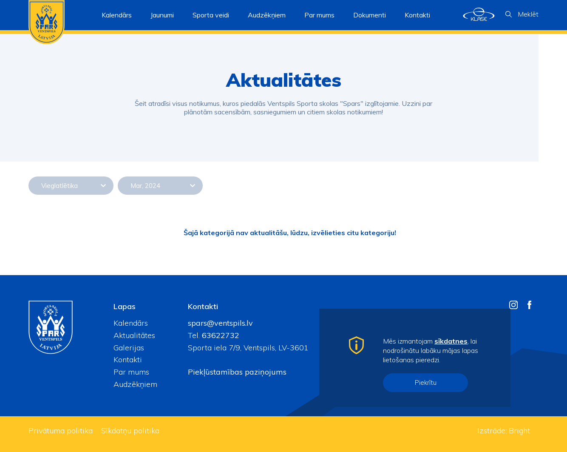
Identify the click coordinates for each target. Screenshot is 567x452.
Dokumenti (369, 15)
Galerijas (128, 348)
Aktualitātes (134, 335)
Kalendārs (117, 15)
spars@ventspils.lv (220, 323)
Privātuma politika (60, 430)
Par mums (131, 372)
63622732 (219, 335)
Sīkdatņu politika (130, 430)
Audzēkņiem (135, 384)
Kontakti (417, 15)
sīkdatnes (451, 341)
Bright (519, 430)
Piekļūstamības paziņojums (237, 372)
